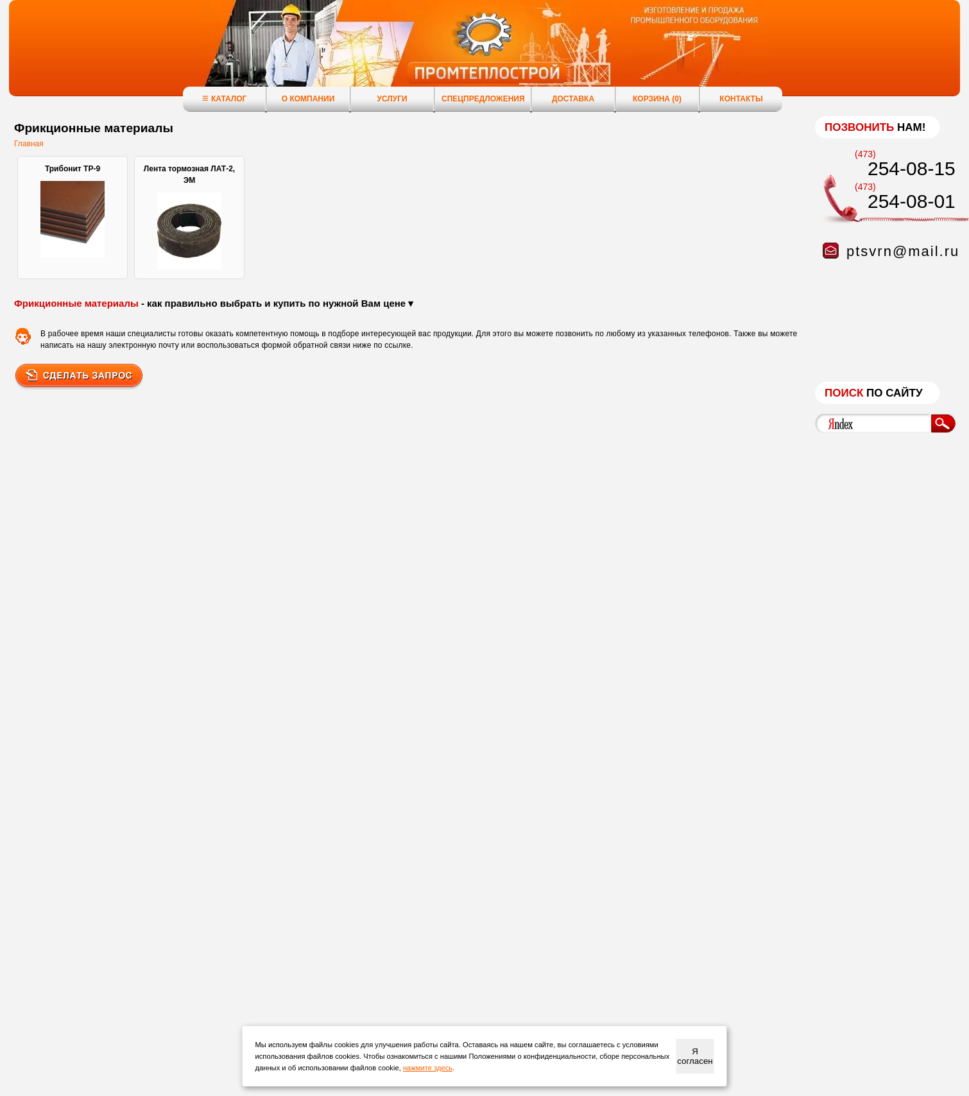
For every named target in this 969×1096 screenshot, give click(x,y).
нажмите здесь (427, 1068)
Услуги (392, 98)
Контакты (740, 98)
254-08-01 (912, 201)
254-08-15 (912, 168)
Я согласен (694, 1056)
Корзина (657, 98)
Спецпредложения (483, 98)
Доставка (573, 98)
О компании (308, 98)
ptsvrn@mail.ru (902, 251)
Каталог (224, 98)
